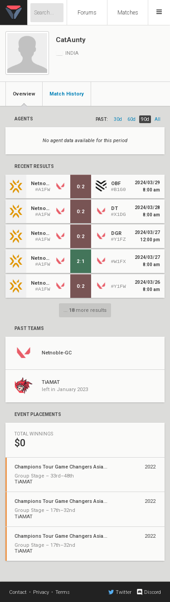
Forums (87, 13)
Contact (18, 592)
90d (145, 119)
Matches (127, 13)
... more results (85, 310)
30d (118, 119)
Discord (148, 592)
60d (131, 119)
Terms (62, 592)
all (157, 119)
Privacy (41, 592)
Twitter (119, 592)
